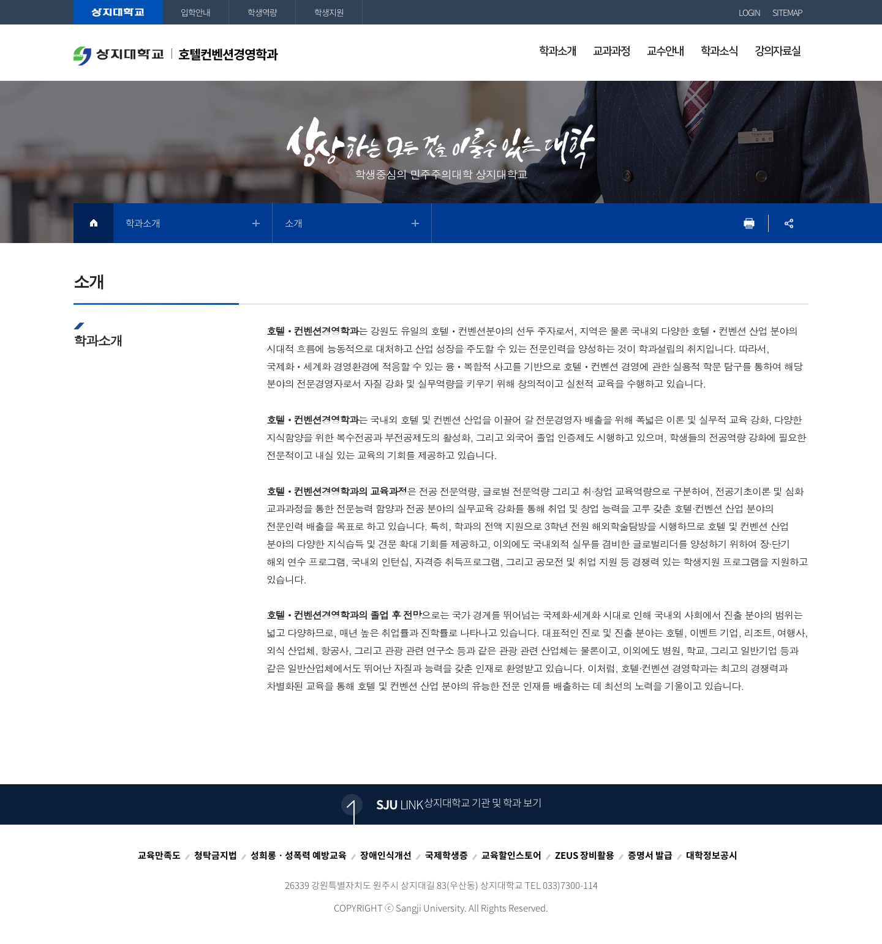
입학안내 (195, 12)
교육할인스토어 (511, 855)
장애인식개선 (386, 855)
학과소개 (143, 222)
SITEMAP (787, 12)
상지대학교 (118, 12)
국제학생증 (446, 855)
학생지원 (329, 12)
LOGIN (749, 12)
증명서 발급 (650, 855)
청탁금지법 (215, 855)
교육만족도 (159, 855)
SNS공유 (789, 223)
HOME (93, 223)
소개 (293, 222)
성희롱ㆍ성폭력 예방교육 (299, 855)
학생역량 (262, 12)
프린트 (749, 223)
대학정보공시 (711, 855)
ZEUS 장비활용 (584, 855)
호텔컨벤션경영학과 (175, 55)
